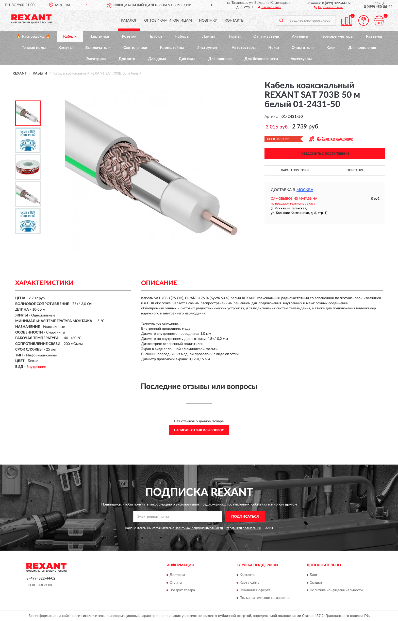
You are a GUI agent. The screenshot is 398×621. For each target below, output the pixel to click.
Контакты (234, 20)
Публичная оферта (255, 590)
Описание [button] (355, 170)
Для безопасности (261, 59)
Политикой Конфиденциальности (199, 527)
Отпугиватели (266, 36)
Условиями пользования (243, 527)
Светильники (135, 48)
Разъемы (374, 36)
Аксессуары (301, 59)
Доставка (177, 575)
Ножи (273, 48)
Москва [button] (304, 190)
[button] (328, 6)
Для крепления (362, 48)
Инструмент (207, 48)
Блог (314, 575)
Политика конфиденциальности (336, 590)
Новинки (208, 20)
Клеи (331, 48)
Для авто (127, 59)
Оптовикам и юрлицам (168, 20)
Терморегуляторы (337, 36)
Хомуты (65, 48)
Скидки (316, 582)
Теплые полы (34, 48)
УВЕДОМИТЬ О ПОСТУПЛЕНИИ (325, 153)
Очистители (303, 48)
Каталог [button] (129, 20)
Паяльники (99, 36)
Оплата (176, 582)
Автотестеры (244, 48)
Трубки (155, 36)
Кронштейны (172, 48)
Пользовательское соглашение (265, 598)
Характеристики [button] (295, 170)
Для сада (187, 59)
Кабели (70, 36)
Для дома (157, 59)
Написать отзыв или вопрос (199, 430)
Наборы (182, 36)
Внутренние (36, 367)
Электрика (96, 59)
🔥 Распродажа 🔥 (33, 36)
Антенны (300, 36)
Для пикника (220, 59)
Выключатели (98, 48)
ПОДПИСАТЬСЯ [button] (245, 516)
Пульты (234, 36)
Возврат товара (182, 590)
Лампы (208, 36)
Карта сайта (249, 582)
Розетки (129, 36)
